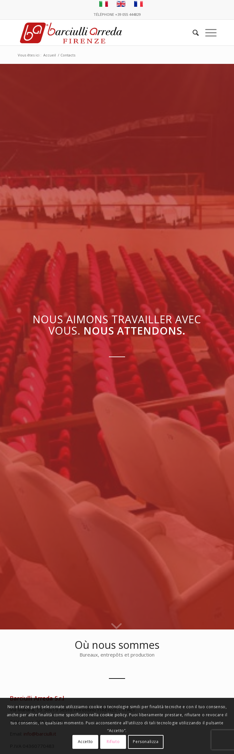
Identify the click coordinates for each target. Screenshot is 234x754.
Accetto (85, 741)
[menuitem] (192, 32)
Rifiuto (113, 741)
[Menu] (208, 32)
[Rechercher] (192, 32)
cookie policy (113, 715)
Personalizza (145, 741)
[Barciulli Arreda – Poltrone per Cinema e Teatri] (96, 32)
